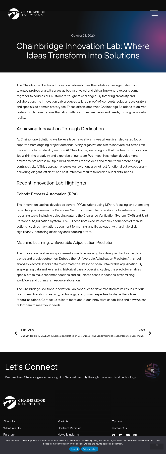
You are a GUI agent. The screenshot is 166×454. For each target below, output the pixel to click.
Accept (74, 449)
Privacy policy (90, 449)
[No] (157, 447)
